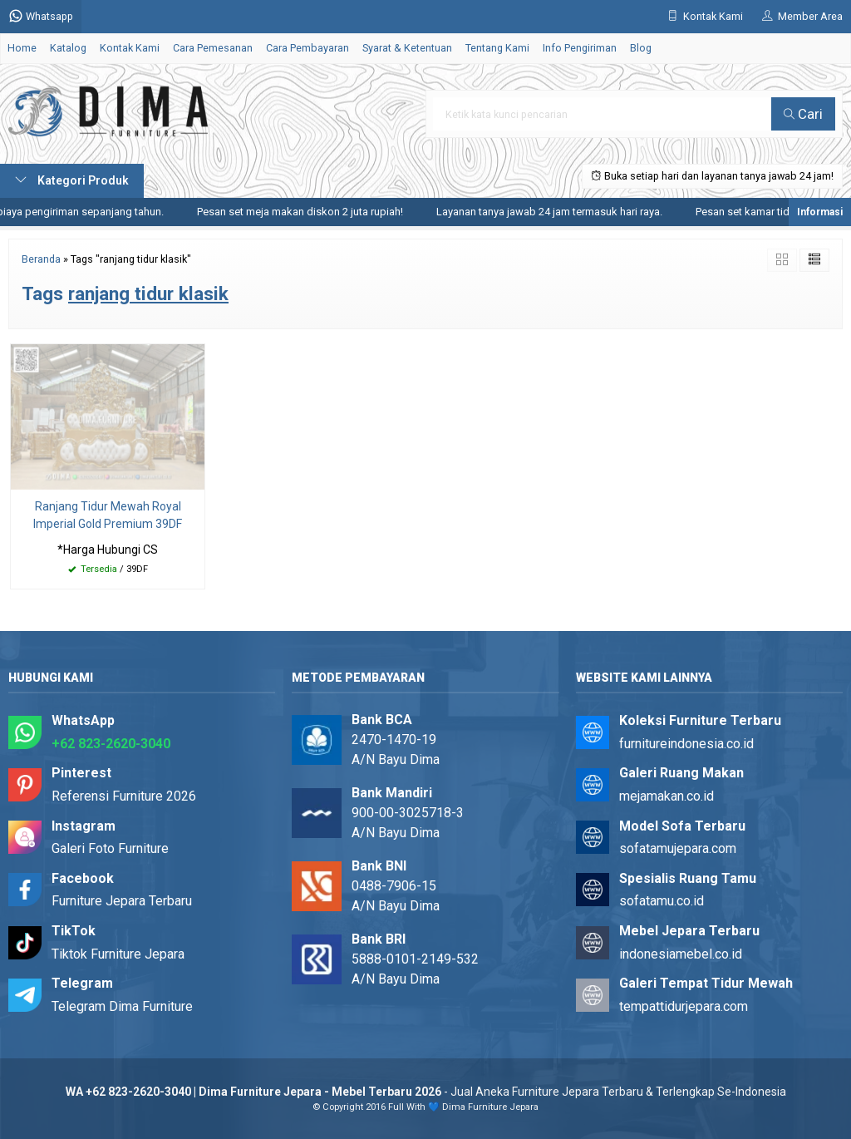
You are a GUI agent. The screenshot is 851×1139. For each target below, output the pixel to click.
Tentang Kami (497, 48)
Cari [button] (803, 114)
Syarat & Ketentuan (407, 48)
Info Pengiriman (580, 48)
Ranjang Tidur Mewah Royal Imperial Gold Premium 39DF (107, 515)
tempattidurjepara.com (683, 1006)
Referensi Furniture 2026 (124, 796)
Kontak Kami (130, 48)
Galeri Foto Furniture (110, 848)
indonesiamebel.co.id (680, 954)
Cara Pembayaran (307, 48)
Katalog (68, 48)
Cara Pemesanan (213, 48)
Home (22, 48)
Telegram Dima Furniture (122, 1006)
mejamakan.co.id (666, 796)
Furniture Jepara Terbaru (122, 901)
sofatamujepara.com (677, 848)
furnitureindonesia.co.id (686, 744)
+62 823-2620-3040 (111, 744)
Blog (641, 48)
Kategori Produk (72, 180)
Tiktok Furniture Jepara (118, 954)
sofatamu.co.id (661, 901)
